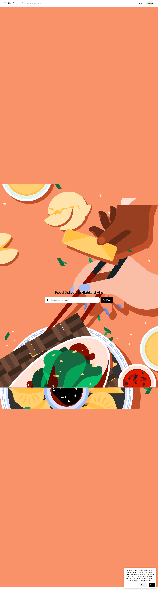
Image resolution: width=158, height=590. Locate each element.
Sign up (150, 3)
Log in (141, 3)
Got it (152, 585)
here (149, 580)
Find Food (107, 300)
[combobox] (74, 300)
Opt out (143, 585)
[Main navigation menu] (5, 3)
